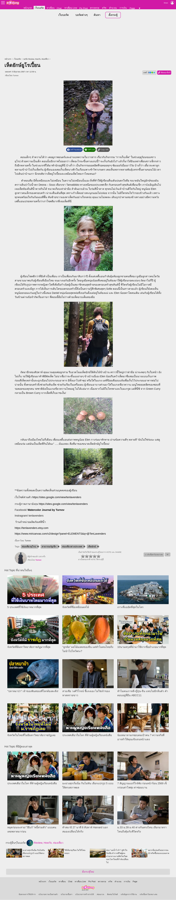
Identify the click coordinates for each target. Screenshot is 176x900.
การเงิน (123, 8)
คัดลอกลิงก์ (164, 73)
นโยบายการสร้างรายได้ (84, 895)
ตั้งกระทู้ (113, 15)
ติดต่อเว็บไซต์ (112, 895)
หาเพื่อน (51, 8)
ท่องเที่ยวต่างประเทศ (72, 546)
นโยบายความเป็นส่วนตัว (48, 895)
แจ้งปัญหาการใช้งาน (129, 895)
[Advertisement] (88, 38)
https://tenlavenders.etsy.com (31, 528)
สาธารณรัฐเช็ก (49, 546)
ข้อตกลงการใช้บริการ (27, 895)
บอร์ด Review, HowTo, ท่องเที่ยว (36, 59)
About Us (100, 895)
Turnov (15, 76)
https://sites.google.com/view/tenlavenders (56, 497)
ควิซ (104, 8)
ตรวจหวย (94, 8)
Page (132, 8)
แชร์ (149, 73)
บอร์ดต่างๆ (81, 15)
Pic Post (83, 8)
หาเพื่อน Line (70, 8)
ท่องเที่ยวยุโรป (29, 546)
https (17, 533)
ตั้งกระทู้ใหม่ (88, 872)
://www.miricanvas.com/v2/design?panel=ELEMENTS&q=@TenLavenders (63, 533)
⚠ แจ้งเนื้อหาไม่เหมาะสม (154, 555)
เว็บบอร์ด (39, 8)
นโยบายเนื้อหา (66, 895)
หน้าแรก (28, 8)
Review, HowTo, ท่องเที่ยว (45, 843)
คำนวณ (113, 8)
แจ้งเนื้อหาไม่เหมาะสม (148, 895)
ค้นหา (97, 15)
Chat (59, 8)
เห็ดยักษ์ (92, 546)
